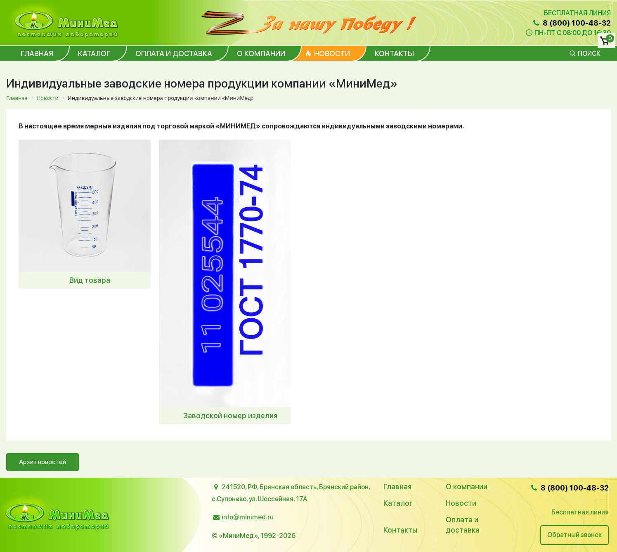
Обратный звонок (574, 535)
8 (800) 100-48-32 (571, 23)
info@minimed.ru (248, 517)
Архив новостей (42, 462)
